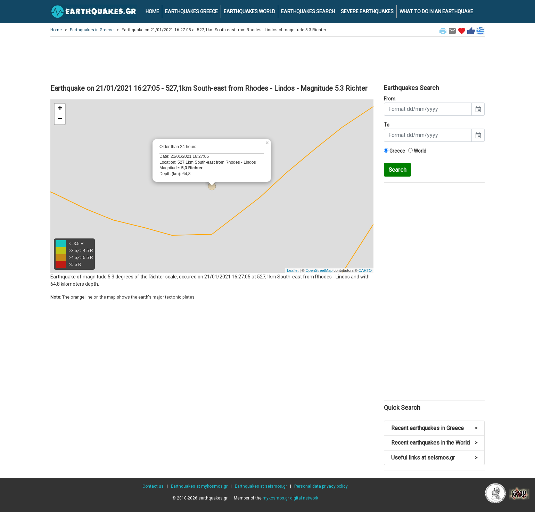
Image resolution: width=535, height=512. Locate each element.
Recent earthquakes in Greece (434, 428)
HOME (152, 11)
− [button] (59, 119)
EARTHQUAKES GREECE (191, 11)
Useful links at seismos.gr (434, 457)
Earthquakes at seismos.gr (261, 486)
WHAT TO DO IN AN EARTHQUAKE (436, 11)
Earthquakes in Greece (92, 29)
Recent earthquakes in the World (434, 442)
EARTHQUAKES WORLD (249, 11)
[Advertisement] (267, 59)
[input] (428, 109)
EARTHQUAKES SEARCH (308, 11)
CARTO (365, 270)
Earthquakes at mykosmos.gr (199, 486)
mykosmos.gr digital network (290, 498)
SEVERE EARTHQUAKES (367, 11)
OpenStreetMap (318, 270)
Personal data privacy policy (321, 486)
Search (397, 169)
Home (56, 29)
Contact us (153, 486)
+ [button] (60, 109)
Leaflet (292, 270)
